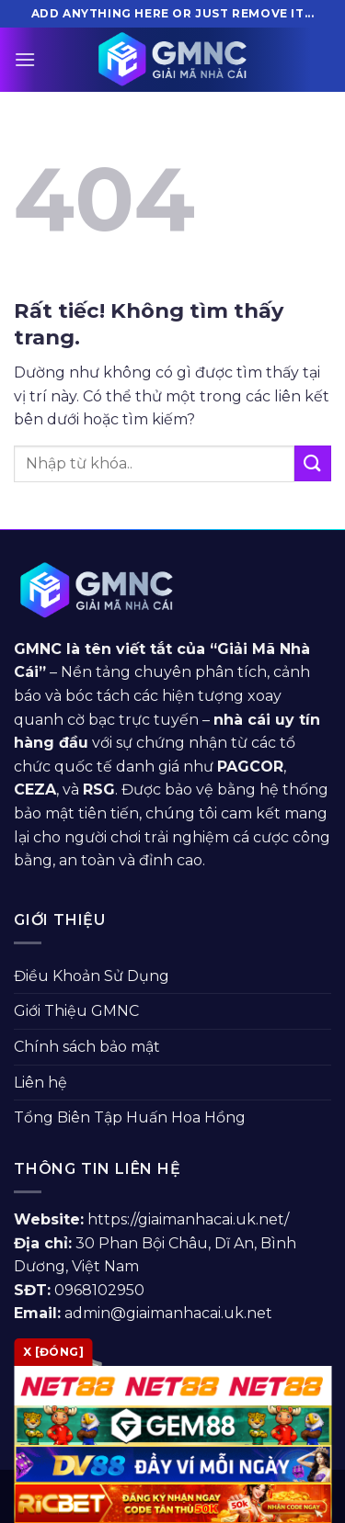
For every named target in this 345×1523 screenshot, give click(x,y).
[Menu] (25, 59)
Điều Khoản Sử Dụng (91, 976)
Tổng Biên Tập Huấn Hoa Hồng (130, 1117)
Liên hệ (40, 1082)
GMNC (38, 649)
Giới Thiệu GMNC (76, 1011)
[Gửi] (312, 463)
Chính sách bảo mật (87, 1046)
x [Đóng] (53, 1352)
